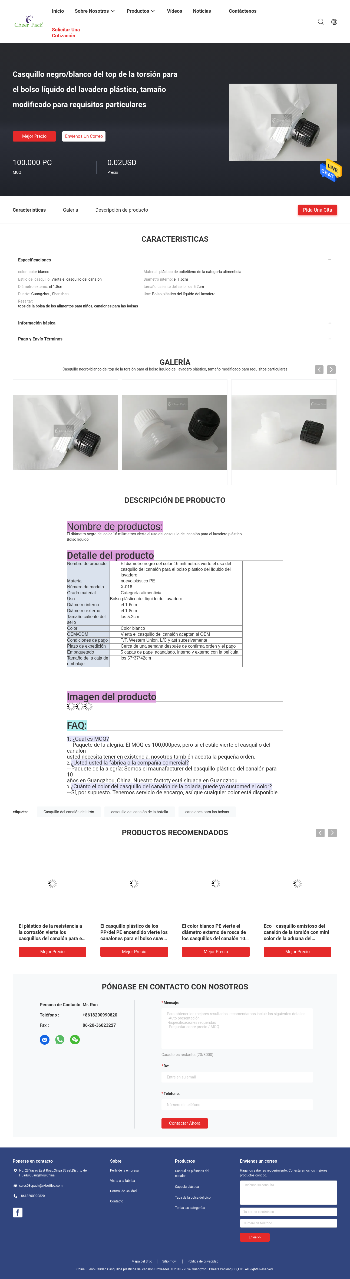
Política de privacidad (202, 1261)
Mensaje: (171, 1003)
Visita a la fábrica (122, 1181)
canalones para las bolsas (207, 812)
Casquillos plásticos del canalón (192, 1173)
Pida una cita (317, 209)
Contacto (116, 1201)
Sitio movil (169, 1261)
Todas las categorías (190, 1208)
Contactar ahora (184, 1123)
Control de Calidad (123, 1191)
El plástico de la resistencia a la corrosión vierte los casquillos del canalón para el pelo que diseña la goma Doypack (51, 938)
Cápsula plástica (187, 1187)
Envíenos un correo (84, 136)
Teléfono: (172, 1093)
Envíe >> (255, 1237)
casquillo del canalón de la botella (139, 812)
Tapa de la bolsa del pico (193, 1197)
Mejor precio (34, 136)
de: (166, 1066)
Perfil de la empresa (124, 1170)
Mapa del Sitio (142, 1261)
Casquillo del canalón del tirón (69, 812)
